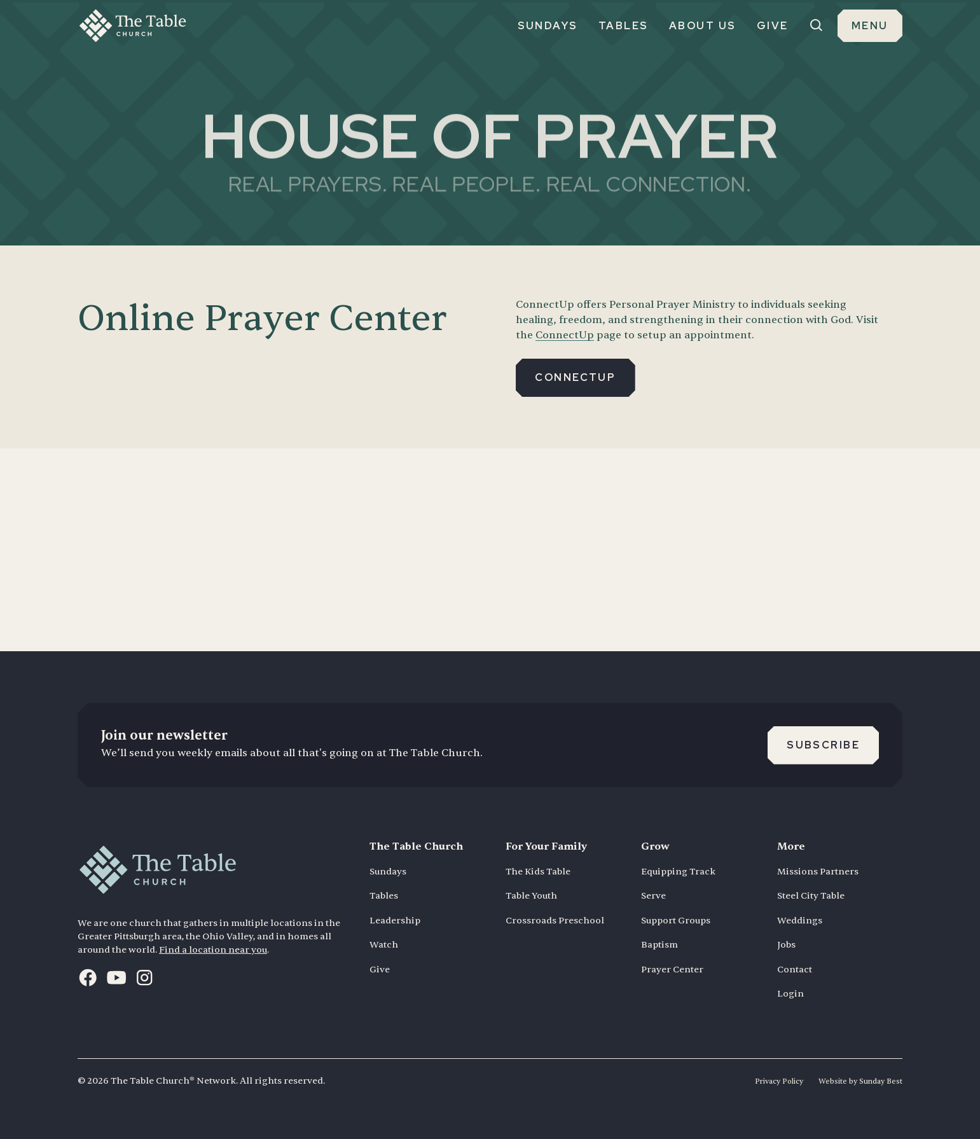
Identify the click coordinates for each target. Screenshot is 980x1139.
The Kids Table (538, 872)
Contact (794, 969)
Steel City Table (811, 896)
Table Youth (531, 896)
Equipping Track (678, 872)
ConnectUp (564, 335)
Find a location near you (213, 950)
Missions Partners (818, 872)
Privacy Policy (779, 1081)
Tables (383, 896)
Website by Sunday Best (860, 1081)
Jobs (786, 945)
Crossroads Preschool (555, 921)
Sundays (387, 872)
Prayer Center (672, 969)
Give (379, 969)
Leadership (394, 921)
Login (790, 994)
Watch (383, 945)
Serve (653, 896)
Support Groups (675, 921)
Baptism (659, 945)
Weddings (799, 921)
